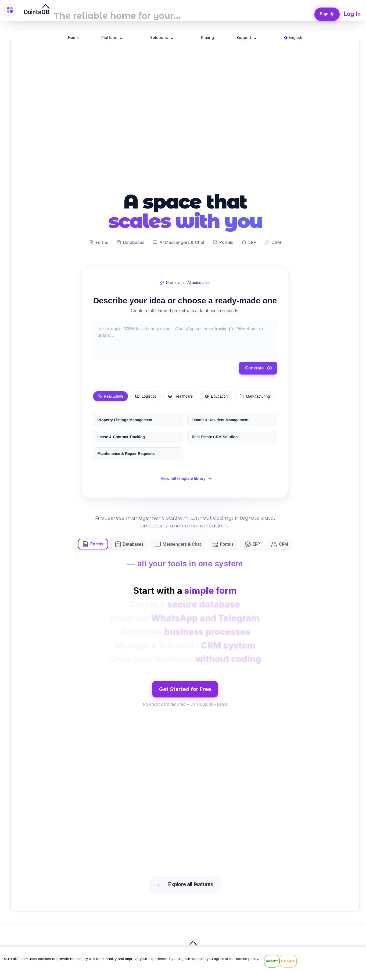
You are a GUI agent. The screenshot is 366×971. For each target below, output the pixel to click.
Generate (258, 363)
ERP (258, 543)
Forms (94, 543)
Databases (131, 543)
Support (243, 37)
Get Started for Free (185, 694)
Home (73, 37)
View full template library (186, 476)
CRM (287, 543)
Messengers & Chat (181, 543)
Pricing (207, 37)
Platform (109, 37)
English (293, 37)
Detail (288, 962)
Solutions (159, 37)
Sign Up (325, 12)
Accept (272, 961)
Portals (228, 543)
